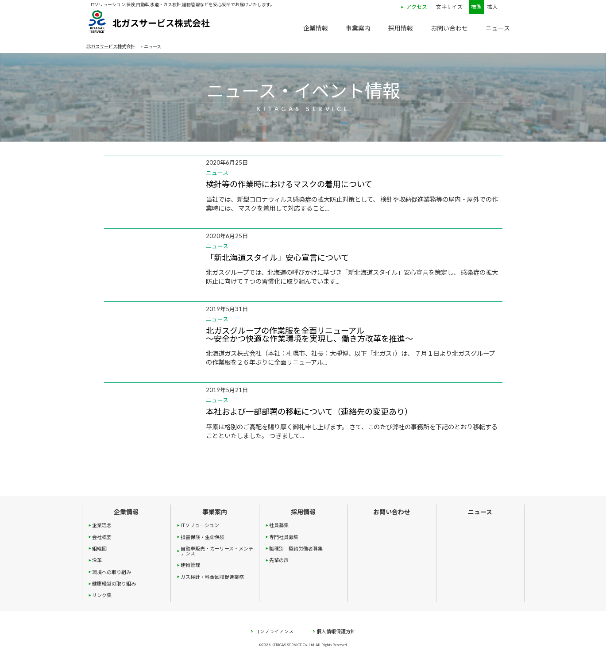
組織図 (99, 548)
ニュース (498, 28)
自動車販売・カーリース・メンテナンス (217, 551)
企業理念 (102, 525)
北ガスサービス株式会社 (148, 24)
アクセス (416, 7)
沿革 (97, 560)
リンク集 (102, 595)
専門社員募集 (283, 537)
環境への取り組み (111, 572)
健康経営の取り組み (114, 583)
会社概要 (102, 537)
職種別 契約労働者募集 (296, 548)
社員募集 (279, 525)
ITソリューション (200, 525)
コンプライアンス (272, 631)
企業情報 (315, 28)
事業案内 (358, 28)
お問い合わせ (449, 28)
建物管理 (190, 565)
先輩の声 (279, 560)
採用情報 (400, 28)
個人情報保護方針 (334, 631)
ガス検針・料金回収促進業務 (212, 577)
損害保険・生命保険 (202, 537)
